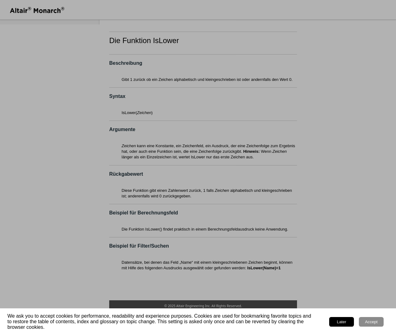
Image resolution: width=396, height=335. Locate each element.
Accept (371, 322)
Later (341, 322)
